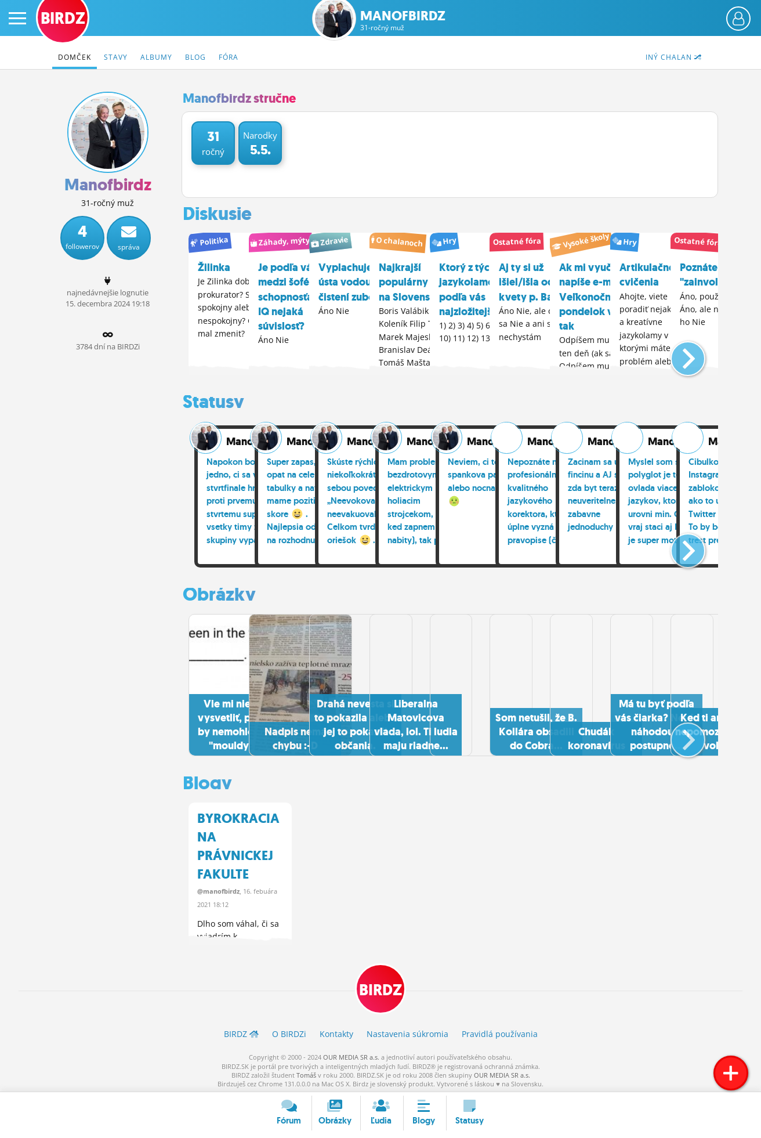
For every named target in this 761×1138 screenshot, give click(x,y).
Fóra (228, 57)
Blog (195, 57)
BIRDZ (380, 986)
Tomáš (306, 1072)
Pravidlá (500, 1031)
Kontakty (336, 1031)
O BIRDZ (289, 1031)
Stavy (116, 57)
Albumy (156, 57)
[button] (678, 352)
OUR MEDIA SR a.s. (351, 1054)
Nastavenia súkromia (407, 1031)
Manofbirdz (402, 20)
